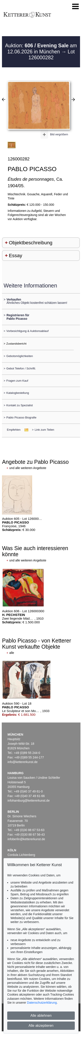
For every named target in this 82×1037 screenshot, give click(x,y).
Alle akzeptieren (41, 1025)
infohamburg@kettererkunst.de (29, 800)
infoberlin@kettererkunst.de (26, 839)
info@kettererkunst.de (23, 762)
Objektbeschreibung (30, 242)
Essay (15, 255)
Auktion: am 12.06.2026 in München (41, 48)
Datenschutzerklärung (42, 1002)
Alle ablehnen (41, 1015)
